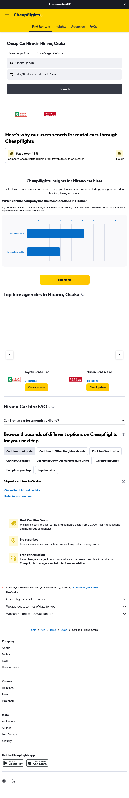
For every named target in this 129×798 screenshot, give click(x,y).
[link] (65, 280)
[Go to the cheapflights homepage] (29, 15)
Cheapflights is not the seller (66, 599)
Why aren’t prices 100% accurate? (66, 613)
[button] (124, 4)
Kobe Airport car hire (18, 496)
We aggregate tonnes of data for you (66, 606)
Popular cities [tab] (46, 470)
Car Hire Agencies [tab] (18, 460)
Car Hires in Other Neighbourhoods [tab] (62, 451)
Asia (43, 629)
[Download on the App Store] (37, 763)
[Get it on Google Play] (13, 763)
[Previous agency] (9, 355)
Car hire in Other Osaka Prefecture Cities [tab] (63, 460)
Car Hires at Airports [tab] (19, 451)
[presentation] (83, 294)
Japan (53, 629)
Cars (33, 629)
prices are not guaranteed (85, 587)
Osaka (64, 629)
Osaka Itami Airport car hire (22, 490)
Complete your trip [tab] (18, 470)
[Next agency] (119, 355)
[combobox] (19, 53)
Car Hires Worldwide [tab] (105, 451)
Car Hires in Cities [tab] (107, 460)
